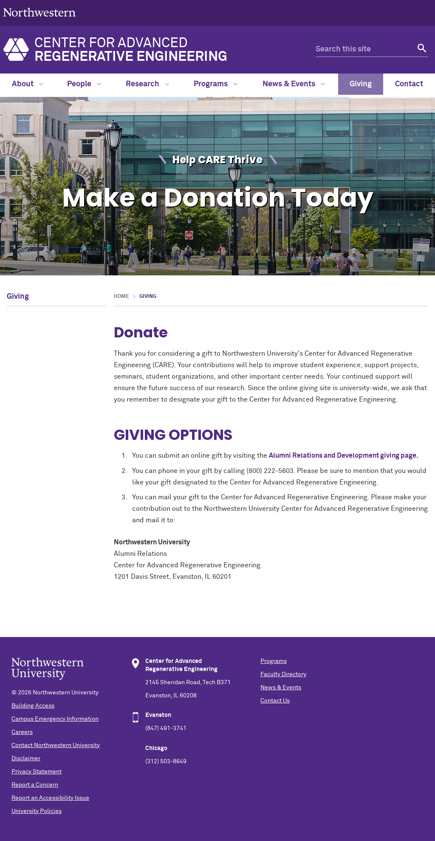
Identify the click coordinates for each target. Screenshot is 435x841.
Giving (361, 84)
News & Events (294, 84)
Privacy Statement (36, 772)
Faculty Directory (283, 674)
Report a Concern (34, 785)
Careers (22, 732)
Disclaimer (25, 759)
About (27, 84)
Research (147, 84)
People (84, 84)
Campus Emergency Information (55, 719)
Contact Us (275, 701)
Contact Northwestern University (55, 745)
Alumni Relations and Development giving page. (345, 455)
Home (121, 296)
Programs (215, 84)
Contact (409, 84)
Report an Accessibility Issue (50, 798)
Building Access (32, 706)
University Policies (36, 811)
